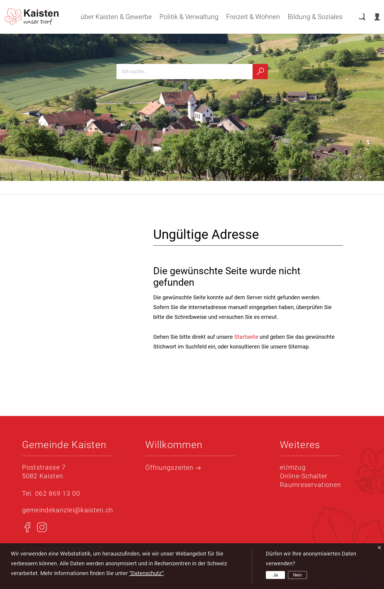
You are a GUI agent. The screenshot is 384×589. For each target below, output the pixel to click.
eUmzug (293, 467)
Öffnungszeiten (173, 467)
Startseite (246, 337)
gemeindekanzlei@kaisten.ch (67, 510)
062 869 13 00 (57, 493)
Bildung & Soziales (309, 17)
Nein (297, 575)
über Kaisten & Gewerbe (110, 17)
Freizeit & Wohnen (247, 17)
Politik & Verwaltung (183, 17)
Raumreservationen (310, 485)
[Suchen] (260, 71)
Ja (275, 575)
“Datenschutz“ (146, 573)
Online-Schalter (304, 476)
